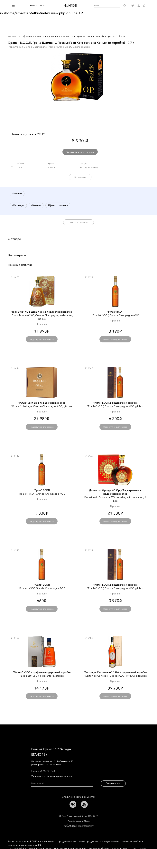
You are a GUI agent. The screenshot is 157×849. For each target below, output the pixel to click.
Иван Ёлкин (42, 733)
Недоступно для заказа (42, 339)
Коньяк (12, 35)
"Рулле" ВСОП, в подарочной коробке (115, 402)
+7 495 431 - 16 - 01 (37, 5)
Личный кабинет (138, 5)
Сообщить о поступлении (80, 151)
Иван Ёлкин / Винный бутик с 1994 (69, 5)
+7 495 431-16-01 (48, 771)
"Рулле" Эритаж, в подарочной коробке (41, 402)
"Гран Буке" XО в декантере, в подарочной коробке (41, 311)
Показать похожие (78, 222)
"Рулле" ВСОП (115, 311)
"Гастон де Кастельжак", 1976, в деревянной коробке (115, 672)
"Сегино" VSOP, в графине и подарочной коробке (42, 672)
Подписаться (113, 783)
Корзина (144, 5)
